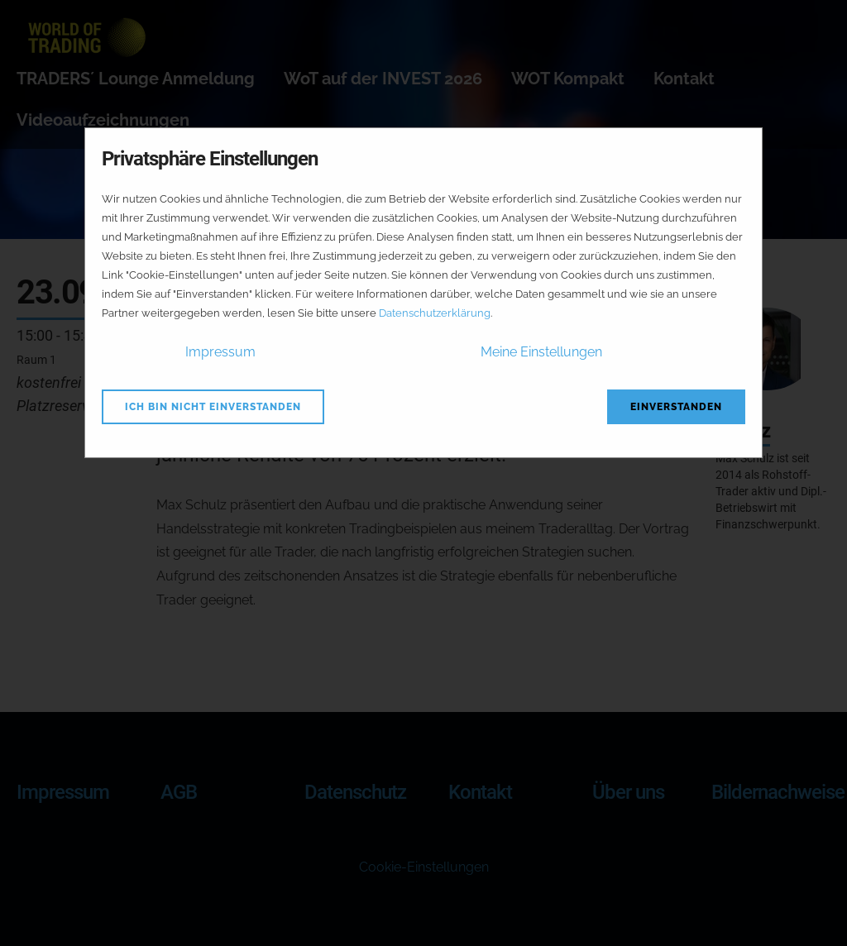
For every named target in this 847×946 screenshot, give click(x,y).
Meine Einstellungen (541, 352)
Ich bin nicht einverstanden (213, 407)
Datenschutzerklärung (434, 313)
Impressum (220, 352)
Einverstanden (676, 407)
